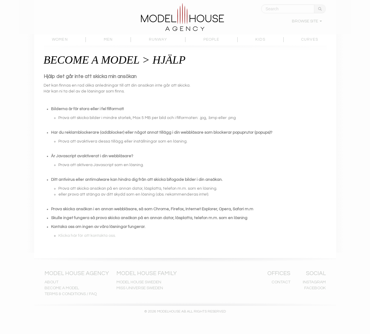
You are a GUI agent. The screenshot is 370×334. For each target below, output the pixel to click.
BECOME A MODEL (62, 288)
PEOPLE (211, 39)
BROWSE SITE (307, 21)
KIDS (260, 39)
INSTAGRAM (314, 282)
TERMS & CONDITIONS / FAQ (71, 294)
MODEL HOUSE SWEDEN (138, 282)
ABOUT (51, 282)
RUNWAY (158, 39)
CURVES (309, 39)
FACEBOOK (315, 288)
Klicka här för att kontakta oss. (87, 236)
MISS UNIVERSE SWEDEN (139, 288)
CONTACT (281, 282)
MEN (108, 39)
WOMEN (60, 39)
